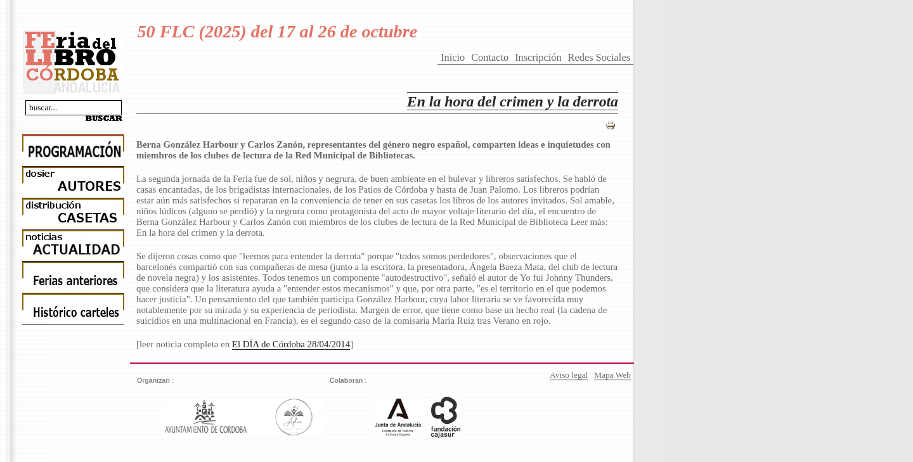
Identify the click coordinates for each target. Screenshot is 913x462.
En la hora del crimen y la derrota (512, 101)
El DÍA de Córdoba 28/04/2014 (291, 344)
